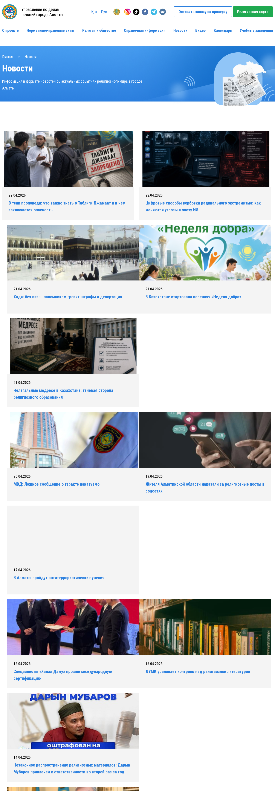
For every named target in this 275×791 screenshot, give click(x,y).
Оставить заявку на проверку (203, 11)
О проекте (10, 30)
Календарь (223, 30)
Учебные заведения (256, 30)
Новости (180, 30)
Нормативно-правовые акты (50, 30)
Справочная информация (144, 30)
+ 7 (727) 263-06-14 (220, 728)
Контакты (145, 742)
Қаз (94, 11)
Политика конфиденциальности (71, 780)
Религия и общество (99, 30)
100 (176, 526)
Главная (7, 57)
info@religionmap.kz (221, 749)
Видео (200, 30)
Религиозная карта (253, 11)
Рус (104, 11)
